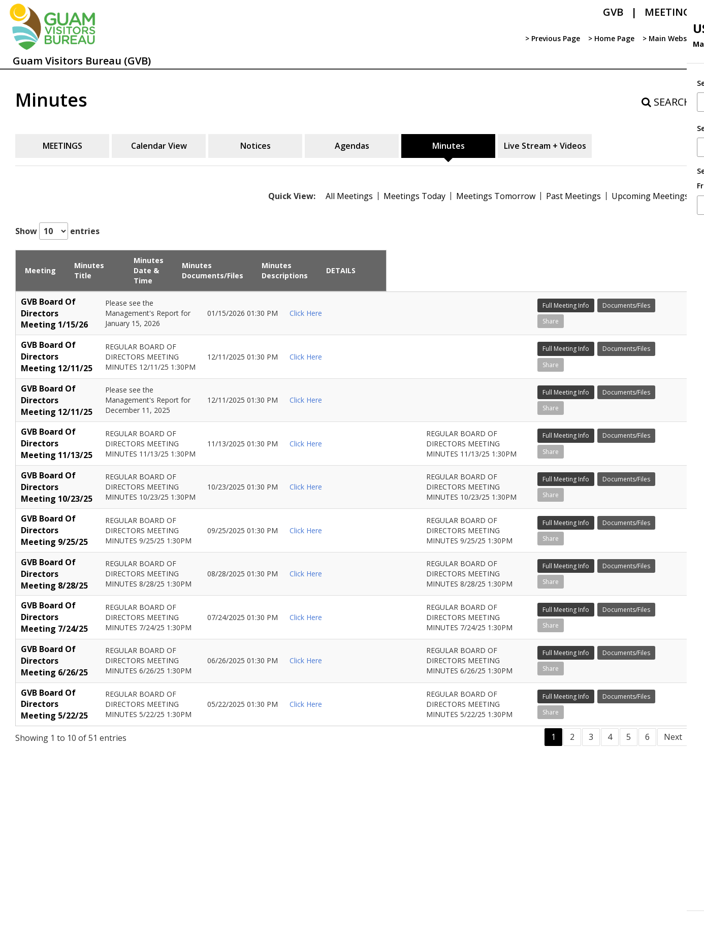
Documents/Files (631, 309)
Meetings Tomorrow (495, 196)
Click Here (379, 309)
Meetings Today (414, 196)
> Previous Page (552, 38)
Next (673, 853)
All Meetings (349, 196)
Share (615, 325)
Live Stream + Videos (545, 145)
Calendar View (159, 145)
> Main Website (669, 38)
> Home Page (611, 38)
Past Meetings (573, 196)
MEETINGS (62, 145)
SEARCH (666, 102)
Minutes (448, 145)
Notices (255, 145)
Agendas (352, 145)
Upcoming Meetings (650, 196)
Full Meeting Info (630, 293)
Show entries (57, 231)
